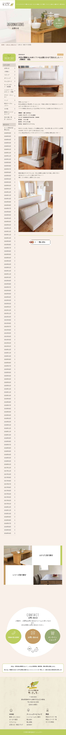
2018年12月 (7, 428)
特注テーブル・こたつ (8, 104)
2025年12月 (7, 152)
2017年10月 (7, 474)
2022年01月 (7, 307)
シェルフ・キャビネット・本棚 (8, 91)
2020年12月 (7, 349)
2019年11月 (7, 392)
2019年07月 (7, 405)
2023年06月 (7, 251)
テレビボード (8, 81)
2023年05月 (7, 254)
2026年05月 (7, 136)
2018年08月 (7, 441)
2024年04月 (7, 218)
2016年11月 (7, 510)
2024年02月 (7, 225)
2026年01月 (7, 149)
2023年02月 (7, 264)
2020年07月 (7, 366)
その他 (6, 108)
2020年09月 (7, 359)
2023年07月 (7, 247)
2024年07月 (7, 208)
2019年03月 (7, 418)
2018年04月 (7, 454)
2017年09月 (7, 477)
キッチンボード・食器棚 (8, 85)
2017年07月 (7, 484)
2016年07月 (7, 523)
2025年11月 (7, 156)
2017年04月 (7, 494)
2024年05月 (7, 215)
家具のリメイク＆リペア (8, 113)
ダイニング (7, 78)
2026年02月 (7, 146)
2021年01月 (7, 346)
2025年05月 (7, 175)
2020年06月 (7, 369)
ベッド (6, 100)
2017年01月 (7, 503)
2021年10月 (7, 316)
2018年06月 (7, 448)
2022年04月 (7, 297)
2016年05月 (7, 530)
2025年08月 (7, 166)
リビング (6, 75)
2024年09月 (7, 202)
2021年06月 (7, 330)
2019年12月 (7, 389)
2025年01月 (7, 188)
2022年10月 (7, 277)
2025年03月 (7, 182)
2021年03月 (7, 339)
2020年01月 (7, 385)
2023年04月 (7, 257)
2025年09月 (7, 162)
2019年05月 (7, 412)
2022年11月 (7, 274)
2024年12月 (7, 192)
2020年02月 (7, 382)
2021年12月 (7, 310)
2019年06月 (7, 408)
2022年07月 (7, 287)
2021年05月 (7, 333)
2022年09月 (7, 280)
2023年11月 (7, 234)
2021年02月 (7, 343)
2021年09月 (7, 320)
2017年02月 (7, 500)
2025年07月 (7, 169)
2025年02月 (7, 185)
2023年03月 (7, 261)
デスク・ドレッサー (8, 96)
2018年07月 (7, 444)
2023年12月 (7, 231)
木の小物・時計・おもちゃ (8, 118)
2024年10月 (7, 198)
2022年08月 (7, 284)
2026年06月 (7, 133)
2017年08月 (7, 480)
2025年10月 (7, 159)
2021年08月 (7, 323)
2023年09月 (7, 241)
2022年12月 (7, 271)
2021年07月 (7, 326)
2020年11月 (7, 352)
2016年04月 (7, 533)
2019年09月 (7, 398)
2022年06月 (7, 290)
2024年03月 (7, 221)
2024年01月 (7, 228)
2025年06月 (7, 172)
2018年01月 (7, 464)
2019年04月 (7, 415)
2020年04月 (7, 375)
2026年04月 (7, 139)
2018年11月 (7, 431)
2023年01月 (7, 267)
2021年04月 (7, 336)
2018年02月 (7, 461)
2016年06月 (7, 526)
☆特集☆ (6, 71)
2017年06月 (7, 487)
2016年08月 (7, 520)
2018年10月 (7, 435)
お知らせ (6, 68)
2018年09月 (7, 438)
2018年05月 (7, 451)
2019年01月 (7, 425)
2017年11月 (7, 471)
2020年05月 (7, 372)
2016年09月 (7, 517)
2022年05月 (7, 293)
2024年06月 (7, 211)
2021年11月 (7, 313)
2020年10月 (7, 356)
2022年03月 (7, 300)
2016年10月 (7, 513)
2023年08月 (7, 244)
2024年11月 (7, 195)
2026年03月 (7, 143)
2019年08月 (7, 402)
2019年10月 (7, 395)
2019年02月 (7, 421)
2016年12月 (7, 507)
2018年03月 (7, 457)
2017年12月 (7, 467)
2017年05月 (7, 490)
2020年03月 (7, 379)
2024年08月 (7, 205)
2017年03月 (7, 497)
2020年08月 (7, 362)
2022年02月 (7, 303)
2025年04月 (7, 179)
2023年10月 (7, 238)
